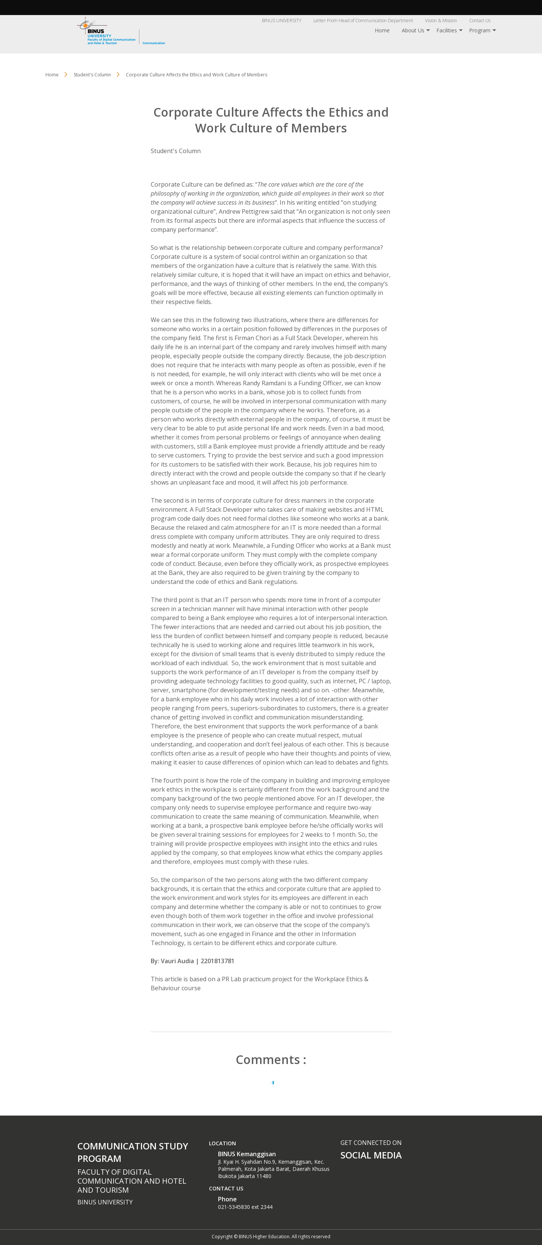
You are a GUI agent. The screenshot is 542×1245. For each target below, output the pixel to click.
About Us (413, 30)
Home (382, 30)
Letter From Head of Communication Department (363, 20)
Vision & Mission (441, 20)
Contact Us (480, 20)
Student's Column (176, 151)
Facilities (446, 30)
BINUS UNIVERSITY (281, 20)
